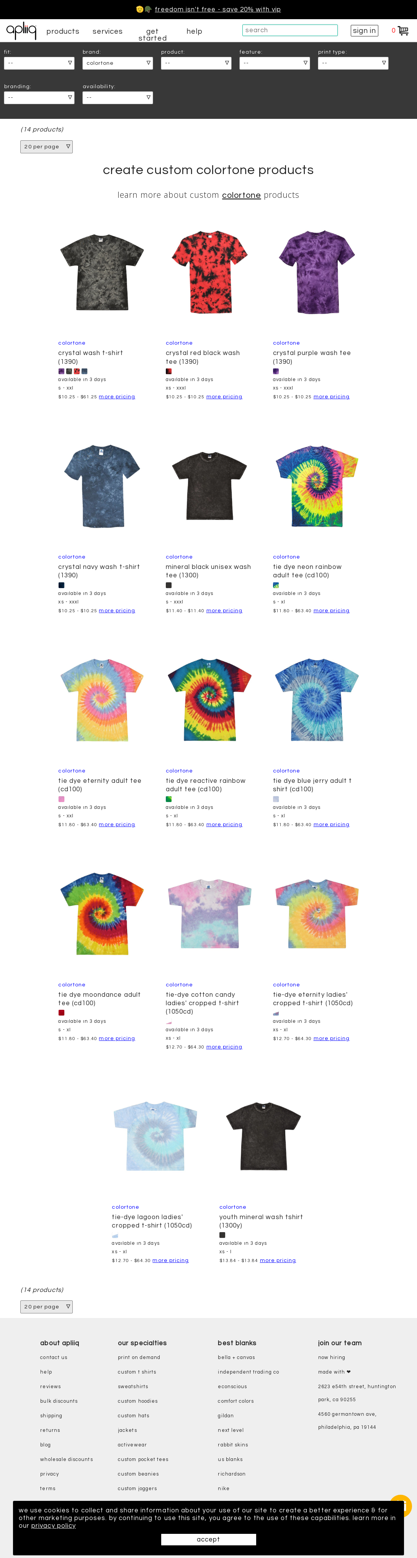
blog (45, 1445)
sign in (364, 31)
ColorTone (241, 195)
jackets (127, 1430)
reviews (50, 1387)
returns (50, 1430)
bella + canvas (236, 1358)
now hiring (332, 1358)
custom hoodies (138, 1401)
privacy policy (53, 1525)
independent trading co (248, 1372)
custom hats (133, 1416)
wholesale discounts (66, 1460)
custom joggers (137, 1489)
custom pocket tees (143, 1460)
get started (153, 35)
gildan (226, 1416)
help (194, 31)
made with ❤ (335, 1372)
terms (47, 1489)
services (108, 31)
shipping (51, 1416)
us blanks (230, 1460)
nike (223, 1489)
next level (231, 1430)
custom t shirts (137, 1372)
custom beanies (138, 1474)
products (63, 31)
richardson (232, 1474)
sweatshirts (133, 1387)
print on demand (139, 1358)
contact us (53, 1358)
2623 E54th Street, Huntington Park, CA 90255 (357, 1394)
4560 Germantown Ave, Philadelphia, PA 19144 (347, 1421)
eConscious (232, 1387)
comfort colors (236, 1401)
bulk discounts (59, 1401)
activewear (132, 1445)
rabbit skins (233, 1445)
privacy (49, 1474)
